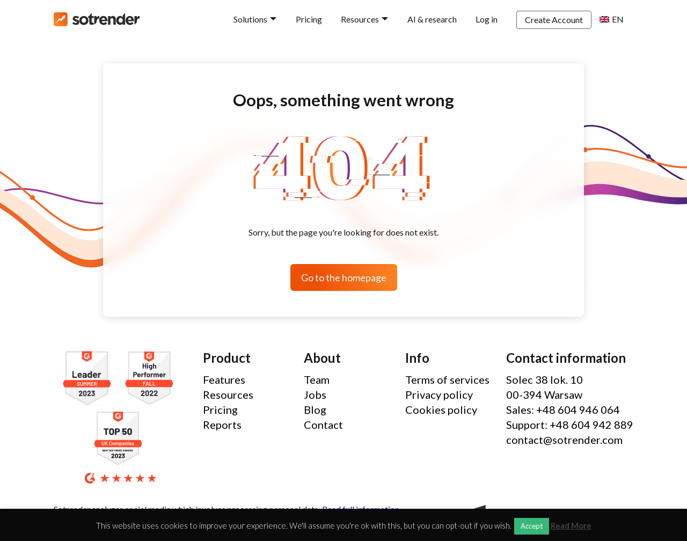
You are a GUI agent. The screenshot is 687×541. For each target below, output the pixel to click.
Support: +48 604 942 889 (569, 424)
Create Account (554, 19)
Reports (222, 424)
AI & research (432, 19)
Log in (487, 19)
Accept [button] (532, 526)
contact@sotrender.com (564, 439)
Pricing (309, 19)
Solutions (250, 19)
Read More (571, 526)
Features (224, 379)
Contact (323, 424)
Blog (315, 409)
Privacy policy (439, 394)
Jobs (315, 394)
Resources (360, 19)
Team (317, 379)
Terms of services (447, 379)
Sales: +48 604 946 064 (563, 409)
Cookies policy (441, 409)
